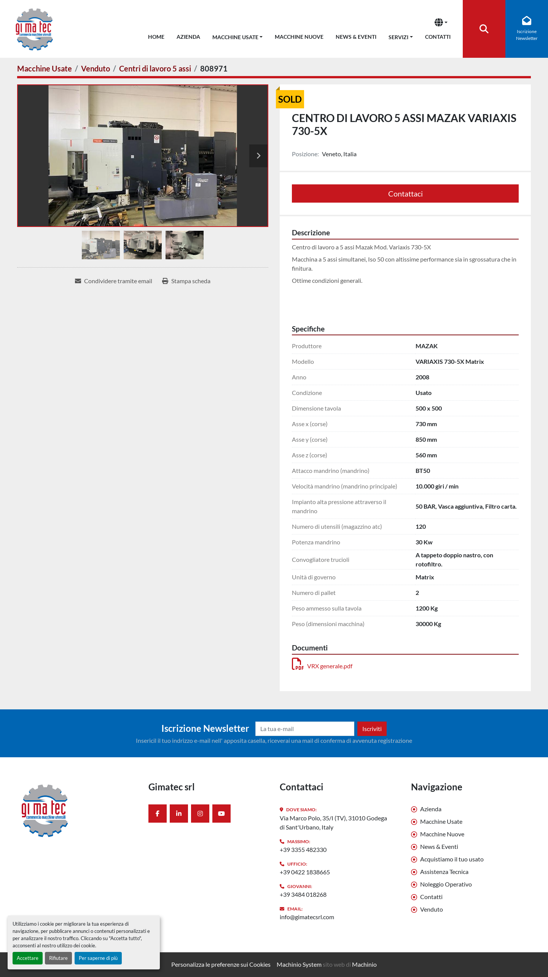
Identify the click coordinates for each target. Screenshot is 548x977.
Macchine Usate (235, 37)
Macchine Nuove (299, 36)
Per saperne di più (98, 958)
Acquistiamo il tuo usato (452, 859)
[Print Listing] (186, 281)
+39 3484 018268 (303, 894)
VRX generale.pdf (322, 665)
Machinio (364, 964)
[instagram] (200, 813)
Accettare (27, 958)
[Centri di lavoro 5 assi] (155, 68)
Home (156, 36)
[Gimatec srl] (77, 810)
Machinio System (299, 964)
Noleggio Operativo (446, 884)
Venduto (431, 909)
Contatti (438, 36)
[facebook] (157, 813)
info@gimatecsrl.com (307, 916)
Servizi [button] (398, 37)
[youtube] (221, 813)
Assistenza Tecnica (444, 871)
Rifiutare (58, 958)
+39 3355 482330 (303, 849)
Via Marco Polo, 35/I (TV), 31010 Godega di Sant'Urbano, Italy (333, 822)
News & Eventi (356, 36)
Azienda (188, 36)
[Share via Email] (113, 281)
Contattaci (405, 193)
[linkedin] (179, 813)
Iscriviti (372, 728)
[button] (237, 35)
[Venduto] (95, 68)
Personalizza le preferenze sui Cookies (221, 964)
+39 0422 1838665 (305, 871)
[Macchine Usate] (44, 68)
